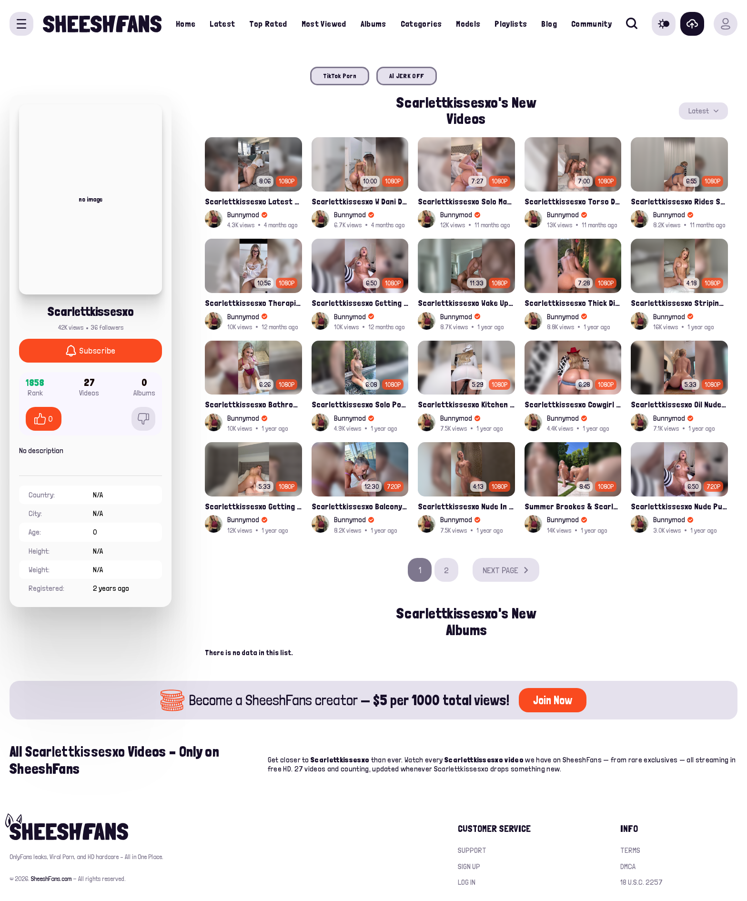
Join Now (552, 700)
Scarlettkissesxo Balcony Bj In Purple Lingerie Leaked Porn (360, 506)
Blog (548, 24)
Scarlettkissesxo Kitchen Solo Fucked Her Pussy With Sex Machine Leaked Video (466, 404)
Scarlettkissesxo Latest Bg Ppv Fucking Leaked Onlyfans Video (253, 201)
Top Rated (268, 24)
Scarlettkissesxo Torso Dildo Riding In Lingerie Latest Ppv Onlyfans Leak (573, 201)
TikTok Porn (339, 76)
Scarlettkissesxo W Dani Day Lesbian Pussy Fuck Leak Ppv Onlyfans (360, 201)
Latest (222, 24)
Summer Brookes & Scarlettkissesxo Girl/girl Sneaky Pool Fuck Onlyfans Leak (573, 506)
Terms (630, 850)
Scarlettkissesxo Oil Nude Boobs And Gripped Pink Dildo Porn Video (679, 404)
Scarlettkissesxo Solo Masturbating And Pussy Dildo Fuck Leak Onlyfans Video (466, 201)
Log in (466, 882)
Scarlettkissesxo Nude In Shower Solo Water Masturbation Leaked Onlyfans (466, 506)
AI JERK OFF (406, 76)
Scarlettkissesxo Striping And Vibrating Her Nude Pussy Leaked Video (679, 303)
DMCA (628, 866)
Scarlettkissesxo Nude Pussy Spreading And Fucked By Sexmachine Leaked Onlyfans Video (679, 506)
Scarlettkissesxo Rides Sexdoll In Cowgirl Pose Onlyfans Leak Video (679, 201)
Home (185, 24)
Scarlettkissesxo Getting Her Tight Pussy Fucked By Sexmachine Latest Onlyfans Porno (360, 303)
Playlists (511, 24)
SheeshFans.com (51, 878)
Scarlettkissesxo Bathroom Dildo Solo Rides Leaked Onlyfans (253, 404)
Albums (373, 24)
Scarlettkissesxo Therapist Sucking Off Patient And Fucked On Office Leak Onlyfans (253, 303)
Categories (421, 24)
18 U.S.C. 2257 (641, 882)
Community (591, 24)
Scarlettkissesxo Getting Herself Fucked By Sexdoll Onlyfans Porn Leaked (253, 506)
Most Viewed (324, 24)
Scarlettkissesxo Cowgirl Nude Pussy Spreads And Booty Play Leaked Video (573, 404)
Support (472, 850)
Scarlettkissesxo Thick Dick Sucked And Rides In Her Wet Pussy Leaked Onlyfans (573, 303)
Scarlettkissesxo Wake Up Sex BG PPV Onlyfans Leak (466, 303)
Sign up (469, 866)
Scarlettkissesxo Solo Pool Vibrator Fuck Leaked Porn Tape (360, 404)
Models (468, 24)
